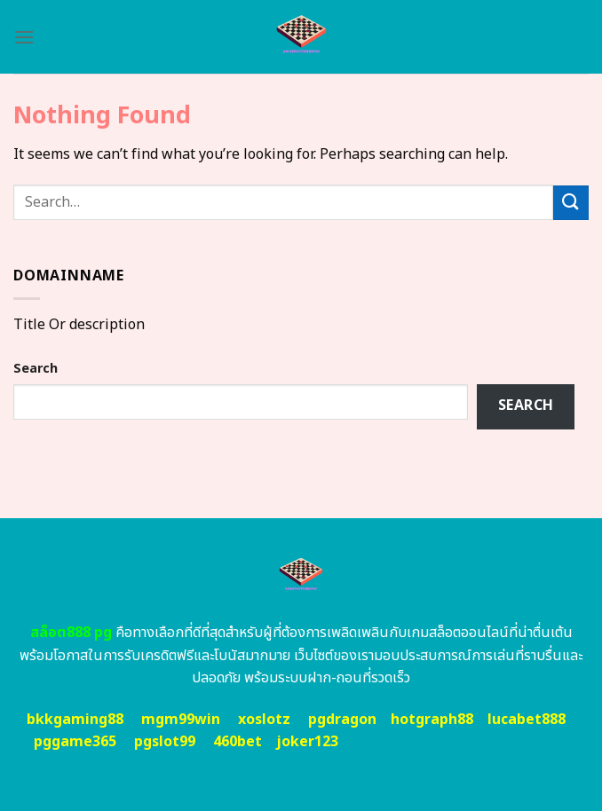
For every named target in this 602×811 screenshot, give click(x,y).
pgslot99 (164, 741)
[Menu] (24, 37)
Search (35, 368)
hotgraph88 (432, 719)
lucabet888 (526, 719)
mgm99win (180, 719)
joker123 (307, 741)
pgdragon (342, 719)
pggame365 (75, 741)
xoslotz (264, 719)
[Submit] (571, 202)
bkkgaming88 (75, 719)
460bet (237, 741)
